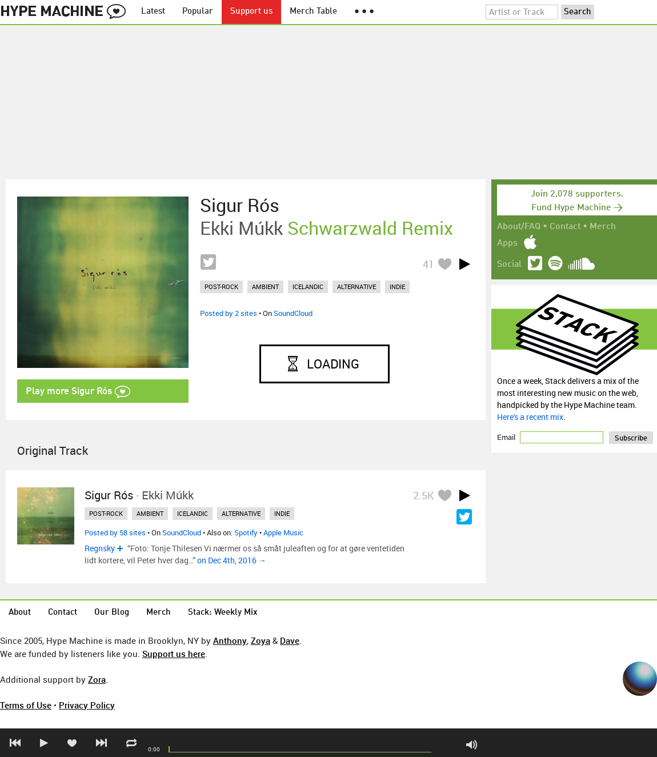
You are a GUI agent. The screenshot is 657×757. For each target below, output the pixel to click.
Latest (153, 11)
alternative (356, 286)
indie (397, 286)
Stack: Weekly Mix (223, 612)
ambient (265, 286)
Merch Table (313, 11)
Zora (97, 679)
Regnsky (100, 548)
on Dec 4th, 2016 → (231, 560)
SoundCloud (293, 313)
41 (428, 264)
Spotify (246, 532)
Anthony (230, 640)
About (20, 612)
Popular (197, 11)
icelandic (308, 286)
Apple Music (283, 532)
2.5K (423, 495)
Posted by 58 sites (115, 532)
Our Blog (111, 612)
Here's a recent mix (530, 416)
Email (507, 437)
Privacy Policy (87, 705)
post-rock (221, 286)
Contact (565, 226)
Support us (251, 11)
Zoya (260, 640)
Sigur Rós (239, 205)
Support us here (173, 653)
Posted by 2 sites (228, 313)
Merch (603, 226)
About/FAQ (518, 226)
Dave (289, 640)
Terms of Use (25, 705)
